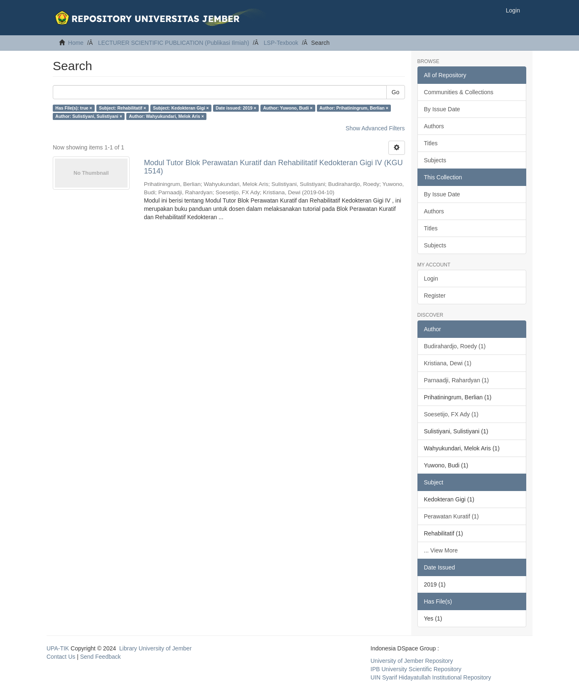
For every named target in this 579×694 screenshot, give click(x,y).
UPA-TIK (58, 648)
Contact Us (61, 656)
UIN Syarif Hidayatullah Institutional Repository (430, 677)
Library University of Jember (155, 648)
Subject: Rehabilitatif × (122, 107)
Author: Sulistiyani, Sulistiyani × (88, 116)
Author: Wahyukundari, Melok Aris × (166, 116)
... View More (441, 550)
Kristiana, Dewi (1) (447, 363)
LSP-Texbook (281, 42)
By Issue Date (442, 109)
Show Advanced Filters (375, 128)
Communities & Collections (458, 92)
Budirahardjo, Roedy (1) (455, 346)
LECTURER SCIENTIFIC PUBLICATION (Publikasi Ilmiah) (173, 42)
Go (396, 92)
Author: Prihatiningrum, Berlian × (353, 107)
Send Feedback (100, 656)
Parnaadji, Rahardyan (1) (456, 380)
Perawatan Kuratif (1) (451, 516)
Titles (431, 143)
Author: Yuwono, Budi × (287, 107)
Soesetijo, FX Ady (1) (451, 414)
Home (75, 42)
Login (431, 278)
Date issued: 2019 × (236, 107)
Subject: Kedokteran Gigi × (181, 107)
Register (435, 295)
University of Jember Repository (411, 660)
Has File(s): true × (73, 107)
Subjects (435, 160)
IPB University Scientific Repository (415, 669)
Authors (434, 126)
